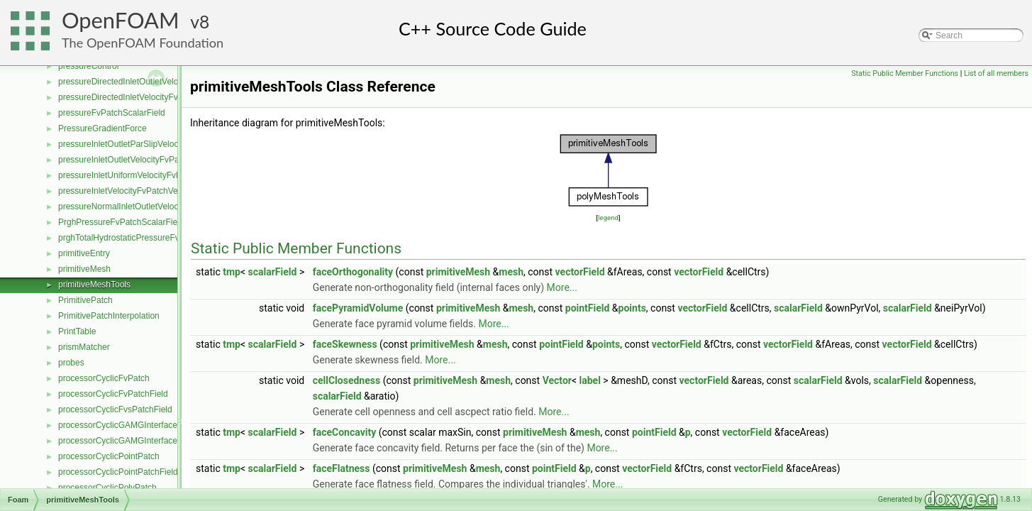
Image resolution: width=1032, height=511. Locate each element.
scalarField (272, 272)
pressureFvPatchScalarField (111, 113)
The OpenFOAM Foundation (142, 42)
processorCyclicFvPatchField (113, 394)
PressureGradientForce (102, 128)
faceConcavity (345, 432)
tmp (231, 272)
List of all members (996, 73)
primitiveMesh (84, 269)
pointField (587, 308)
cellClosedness (346, 380)
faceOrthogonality (353, 272)
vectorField (580, 272)
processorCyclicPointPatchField (118, 472)
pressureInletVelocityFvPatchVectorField (134, 191)
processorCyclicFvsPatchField (115, 409)
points (632, 308)
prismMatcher (84, 347)
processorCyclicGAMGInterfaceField (127, 441)
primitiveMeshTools (94, 285)
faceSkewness (345, 344)
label (590, 380)
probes (71, 363)
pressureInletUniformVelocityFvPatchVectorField (149, 175)
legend (608, 217)
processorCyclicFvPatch (104, 378)
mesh (511, 272)
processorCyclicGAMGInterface (117, 425)
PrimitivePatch (85, 300)
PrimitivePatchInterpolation (109, 316)
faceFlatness (341, 468)
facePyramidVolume (358, 308)
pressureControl (88, 66)
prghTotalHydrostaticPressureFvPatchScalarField (150, 238)
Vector (557, 380)
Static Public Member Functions (904, 73)
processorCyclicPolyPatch (107, 488)
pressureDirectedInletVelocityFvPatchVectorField (150, 97)
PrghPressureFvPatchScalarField (121, 222)
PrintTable (77, 331)
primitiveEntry (84, 253)
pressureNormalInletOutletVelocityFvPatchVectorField (159, 206)
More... (562, 287)
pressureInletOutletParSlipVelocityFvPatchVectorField (159, 144)
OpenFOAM (120, 20)
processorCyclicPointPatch (109, 456)
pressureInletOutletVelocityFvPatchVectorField (145, 160)
